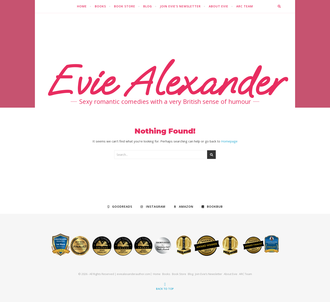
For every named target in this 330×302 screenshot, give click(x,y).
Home (82, 6)
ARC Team (244, 6)
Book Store (124, 6)
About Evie (218, 6)
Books (100, 6)
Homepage (229, 141)
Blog (147, 6)
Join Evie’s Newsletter (180, 6)
